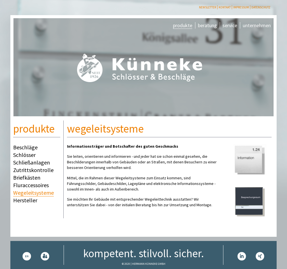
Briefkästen (26, 177)
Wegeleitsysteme (33, 192)
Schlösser (24, 154)
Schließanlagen (31, 162)
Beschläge (25, 147)
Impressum (241, 7)
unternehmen (257, 25)
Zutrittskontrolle (33, 169)
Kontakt (225, 7)
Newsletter (207, 7)
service (230, 25)
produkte (182, 25)
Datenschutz (260, 7)
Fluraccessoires (31, 185)
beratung (207, 25)
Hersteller (25, 200)
